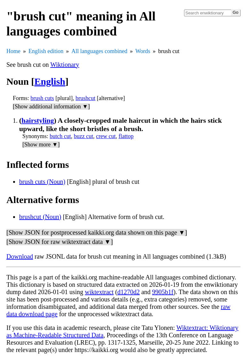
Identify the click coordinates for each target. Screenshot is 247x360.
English (50, 81)
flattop (126, 136)
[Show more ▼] (41, 144)
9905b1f (163, 291)
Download (19, 256)
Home (13, 51)
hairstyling (37, 120)
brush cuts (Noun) (42, 181)
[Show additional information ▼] (51, 106)
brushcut (86, 98)
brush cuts (42, 98)
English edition (46, 51)
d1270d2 (128, 291)
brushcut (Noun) (40, 216)
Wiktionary (64, 64)
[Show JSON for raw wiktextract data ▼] (59, 241)
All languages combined (99, 51)
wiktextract (99, 291)
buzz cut (83, 136)
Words (142, 51)
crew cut (106, 136)
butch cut (60, 136)
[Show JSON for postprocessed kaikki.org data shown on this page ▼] (96, 232)
